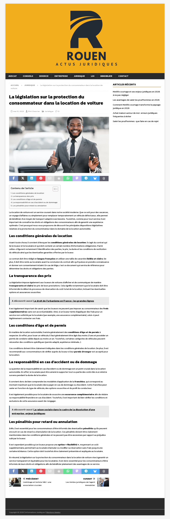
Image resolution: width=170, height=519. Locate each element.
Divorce (43, 76)
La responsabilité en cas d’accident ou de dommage (35, 202)
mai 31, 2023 (18, 111)
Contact (123, 76)
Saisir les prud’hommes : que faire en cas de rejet (136, 121)
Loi (92, 76)
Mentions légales (53, 512)
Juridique (79, 76)
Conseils (28, 76)
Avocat (12, 76)
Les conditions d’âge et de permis (27, 199)
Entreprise (61, 76)
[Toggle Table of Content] (54, 189)
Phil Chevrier (34, 111)
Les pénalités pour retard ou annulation (30, 205)
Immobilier (106, 76)
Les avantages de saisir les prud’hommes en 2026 (136, 100)
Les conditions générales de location (28, 193)
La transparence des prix (23, 196)
